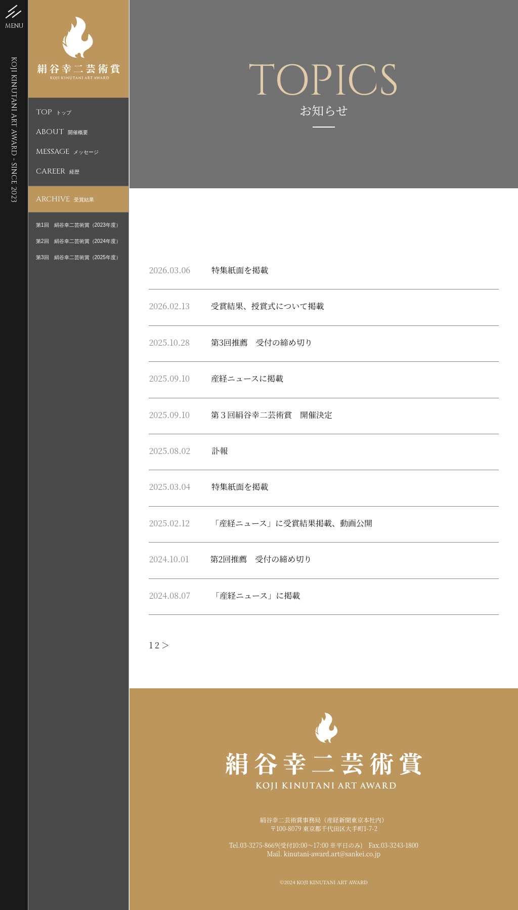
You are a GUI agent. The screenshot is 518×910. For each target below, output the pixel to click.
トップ (53, 112)
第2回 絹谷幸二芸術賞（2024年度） (78, 241)
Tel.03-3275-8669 (253, 845)
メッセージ (67, 152)
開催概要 (62, 132)
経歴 (57, 172)
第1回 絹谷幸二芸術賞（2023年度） (78, 225)
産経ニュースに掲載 (247, 378)
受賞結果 (65, 199)
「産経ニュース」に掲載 (255, 595)
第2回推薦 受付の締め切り (261, 559)
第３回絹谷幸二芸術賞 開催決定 (271, 415)
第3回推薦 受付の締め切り (262, 342)
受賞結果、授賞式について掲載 (267, 306)
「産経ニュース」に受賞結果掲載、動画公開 (291, 523)
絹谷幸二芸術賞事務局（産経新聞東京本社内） (323, 819)
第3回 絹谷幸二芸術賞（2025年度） (78, 257)
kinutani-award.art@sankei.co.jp (332, 853)
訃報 (219, 451)
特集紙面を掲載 (239, 270)
